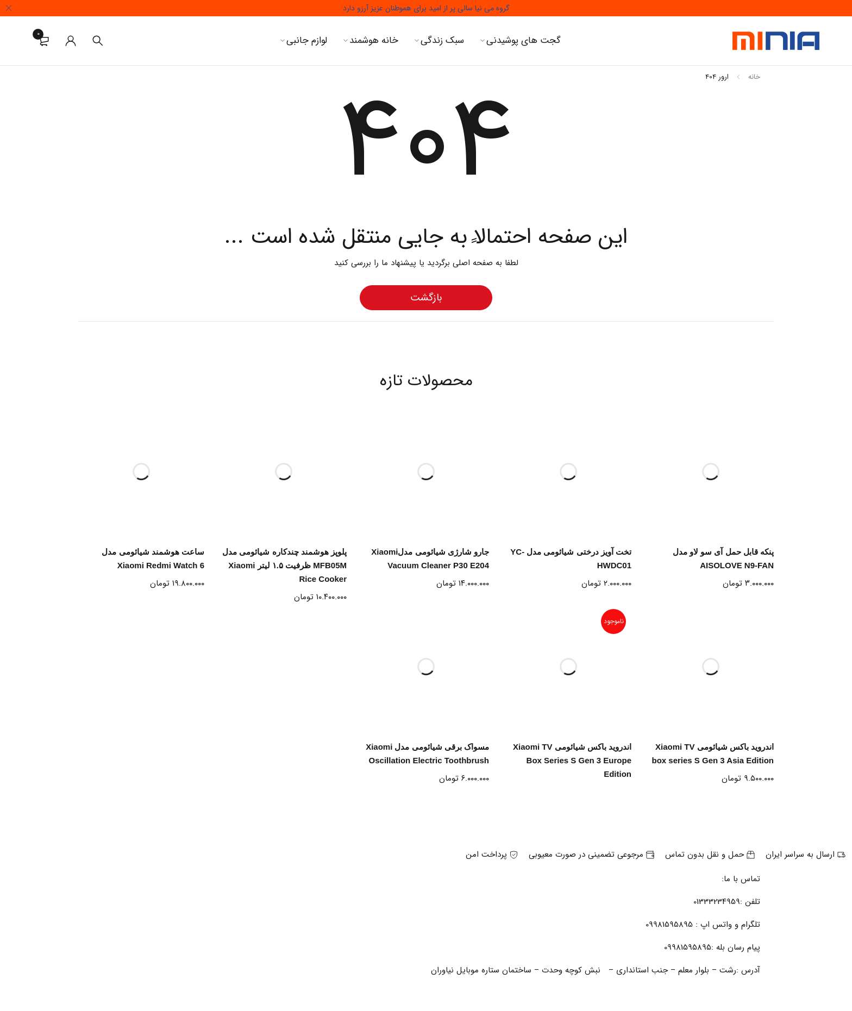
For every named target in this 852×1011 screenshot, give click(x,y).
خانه (754, 77)
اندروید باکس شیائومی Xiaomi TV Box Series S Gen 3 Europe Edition (572, 760)
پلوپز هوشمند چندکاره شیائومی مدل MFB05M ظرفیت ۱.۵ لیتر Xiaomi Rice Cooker (284, 565)
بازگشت (426, 297)
